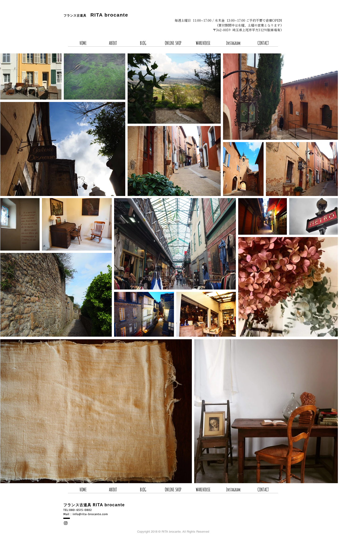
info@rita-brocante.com (90, 514)
